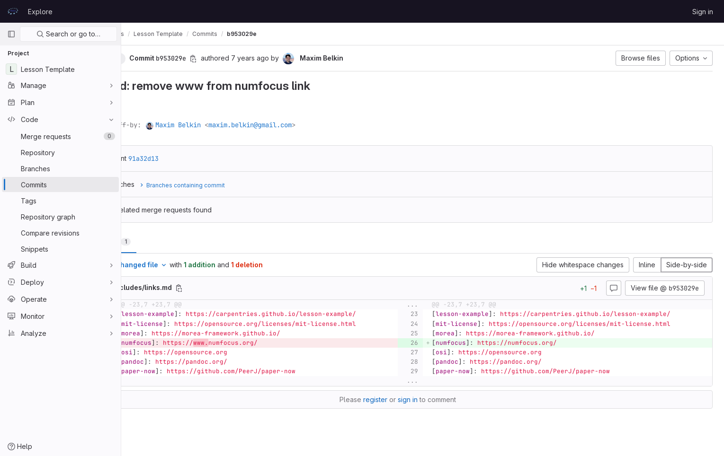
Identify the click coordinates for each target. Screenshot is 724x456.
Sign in (702, 12)
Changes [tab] (159, 241)
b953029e (291, 33)
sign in (433, 399)
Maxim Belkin (227, 125)
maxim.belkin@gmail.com (299, 125)
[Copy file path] (228, 288)
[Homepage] (12, 11)
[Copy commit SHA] (243, 58)
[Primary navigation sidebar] (11, 34)
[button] (156, 58)
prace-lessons (153, 33)
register (400, 399)
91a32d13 (193, 158)
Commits (254, 33)
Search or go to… (68, 34)
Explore (40, 12)
